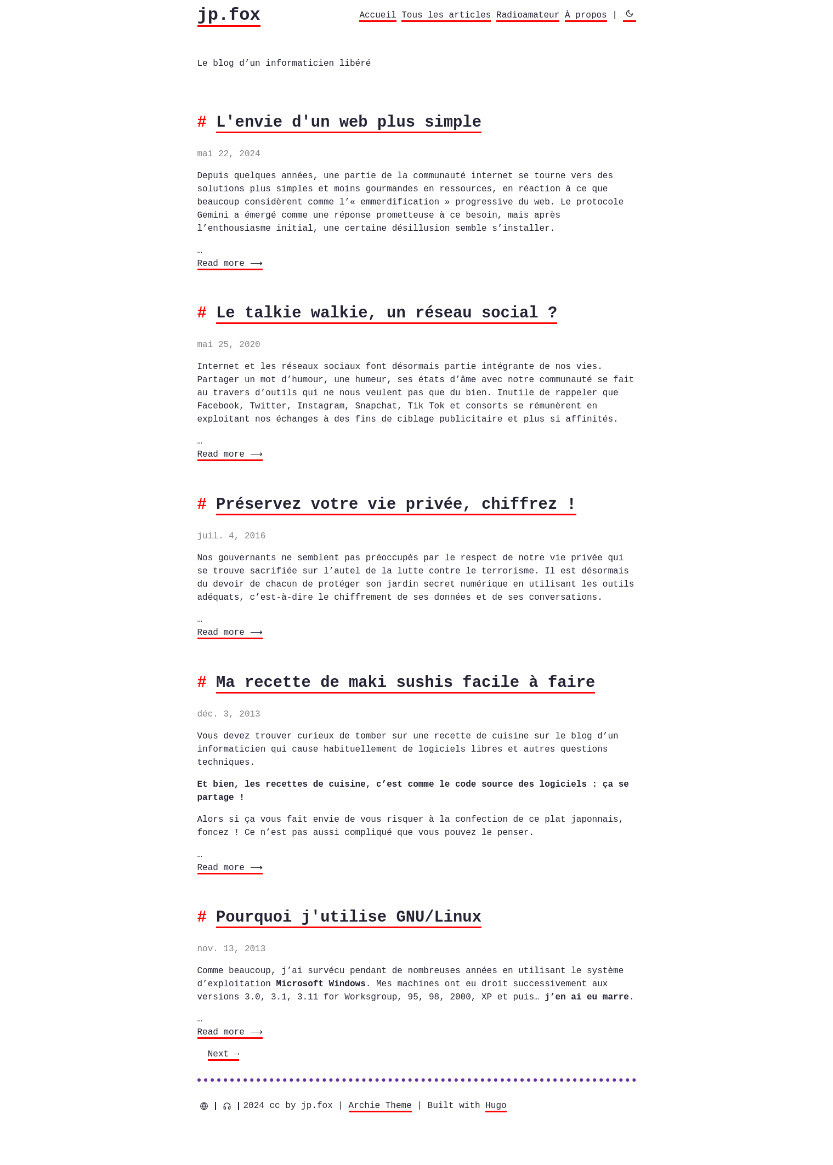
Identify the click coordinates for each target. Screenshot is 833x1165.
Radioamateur (527, 15)
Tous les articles (446, 15)
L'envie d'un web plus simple (348, 122)
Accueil (377, 15)
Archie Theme (380, 1106)
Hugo (495, 1106)
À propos (586, 15)
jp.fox (228, 15)
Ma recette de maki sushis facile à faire (405, 683)
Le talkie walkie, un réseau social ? (386, 313)
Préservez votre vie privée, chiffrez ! (396, 504)
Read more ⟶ (228, 264)
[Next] (224, 1055)
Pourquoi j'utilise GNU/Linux (348, 917)
